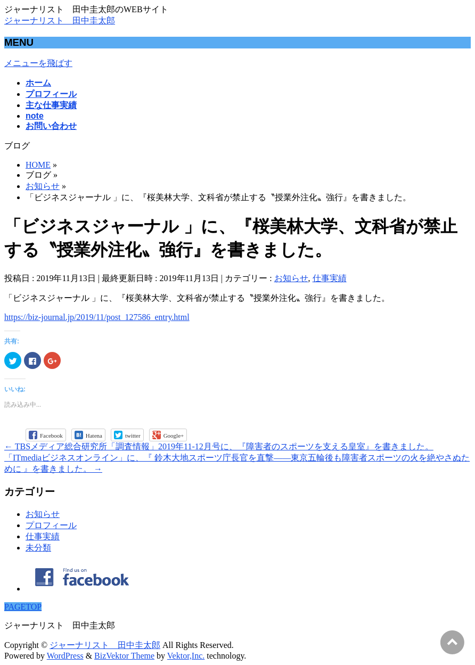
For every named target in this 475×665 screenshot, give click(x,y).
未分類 (38, 547)
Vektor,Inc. (185, 655)
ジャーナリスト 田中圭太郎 (59, 20)
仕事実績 (330, 278)
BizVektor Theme (124, 655)
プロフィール (51, 525)
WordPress (65, 655)
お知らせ (291, 278)
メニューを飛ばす (38, 63)
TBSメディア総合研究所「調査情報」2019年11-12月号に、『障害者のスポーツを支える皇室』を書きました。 (218, 446)
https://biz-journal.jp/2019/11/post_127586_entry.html (97, 317)
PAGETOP (23, 606)
